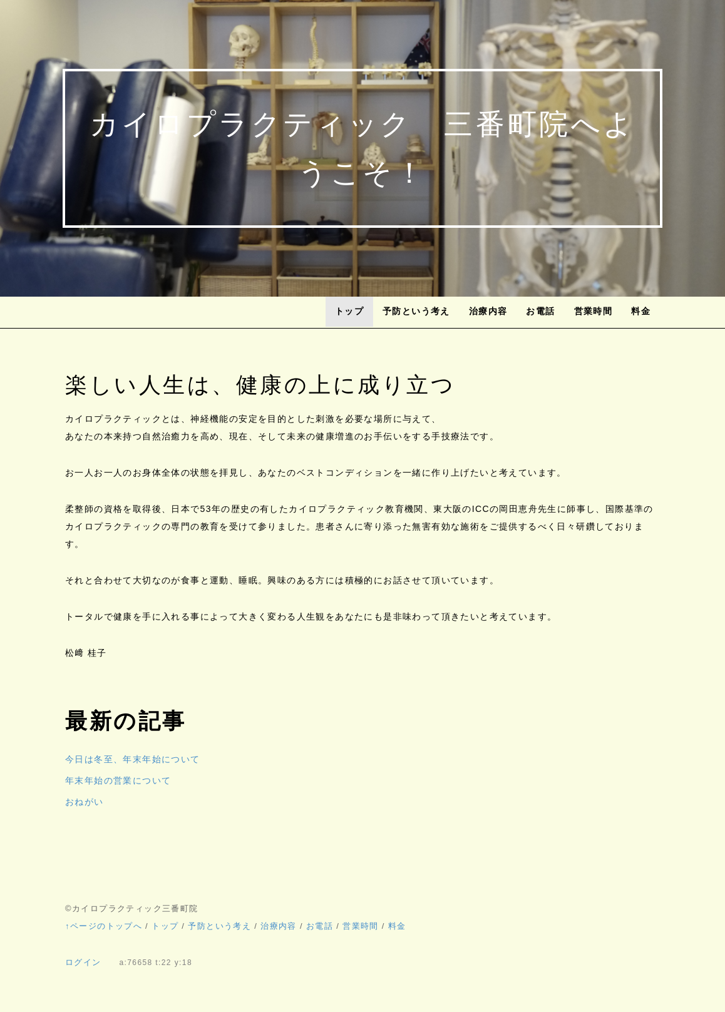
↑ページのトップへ (103, 926)
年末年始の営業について (118, 780)
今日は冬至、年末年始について (132, 759)
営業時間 (593, 311)
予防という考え (416, 311)
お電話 (540, 311)
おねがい (84, 802)
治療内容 (488, 311)
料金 (640, 311)
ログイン (83, 962)
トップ (349, 311)
